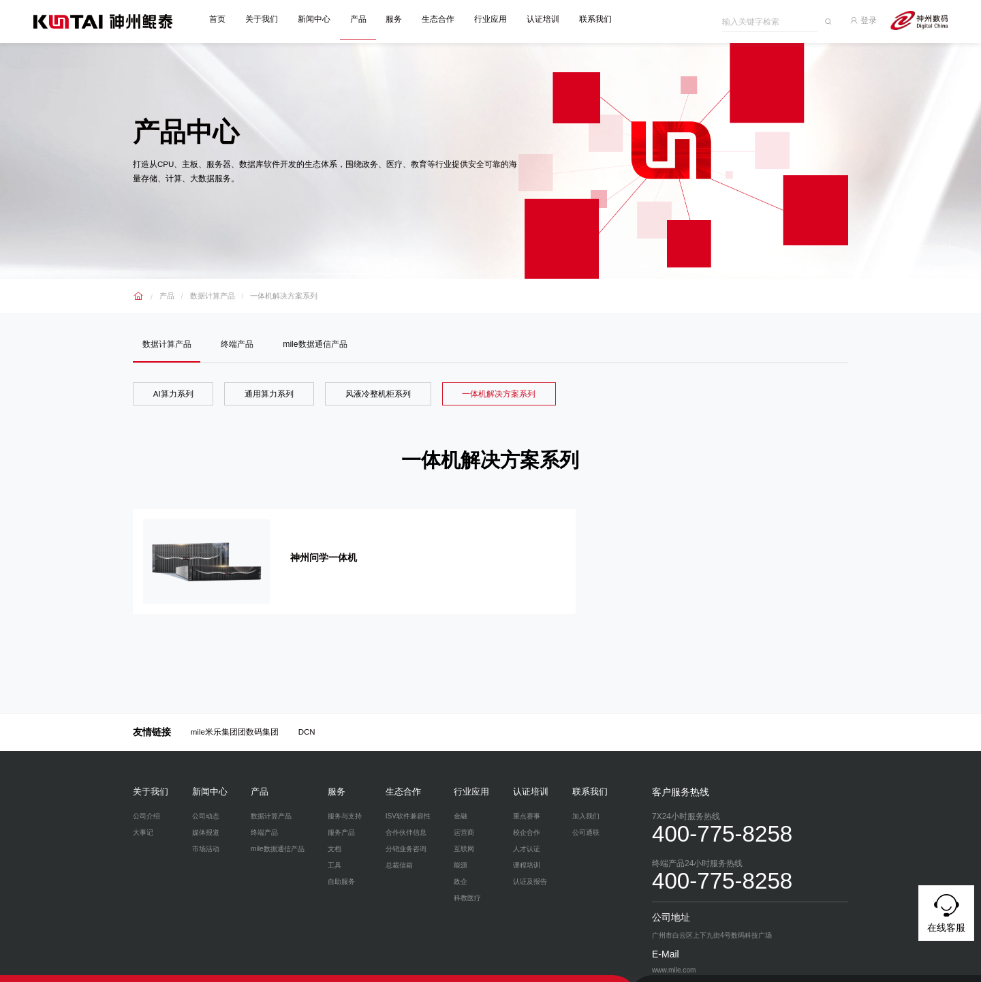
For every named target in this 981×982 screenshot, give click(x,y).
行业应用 (495, 19)
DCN (306, 715)
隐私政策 (145, 969)
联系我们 (599, 19)
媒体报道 (205, 814)
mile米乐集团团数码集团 (235, 715)
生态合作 (442, 19)
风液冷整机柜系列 (378, 394)
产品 (362, 19)
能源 (460, 847)
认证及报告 (530, 864)
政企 (460, 864)
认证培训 (547, 19)
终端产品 (239, 343)
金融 (460, 798)
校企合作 (526, 814)
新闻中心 (318, 19)
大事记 (143, 814)
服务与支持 (345, 798)
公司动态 (205, 798)
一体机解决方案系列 (275, 292)
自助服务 (341, 864)
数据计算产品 (209, 292)
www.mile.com (334, 969)
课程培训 (526, 847)
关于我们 (266, 19)
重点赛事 (526, 798)
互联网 (464, 831)
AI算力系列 (173, 394)
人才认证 (526, 831)
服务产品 (341, 814)
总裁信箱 (399, 847)
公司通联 (586, 814)
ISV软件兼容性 (408, 798)
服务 (398, 19)
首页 (222, 19)
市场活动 (205, 831)
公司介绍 (146, 798)
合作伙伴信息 (406, 814)
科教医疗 (467, 880)
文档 (334, 831)
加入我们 (586, 798)
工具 (334, 847)
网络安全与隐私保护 (189, 969)
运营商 (464, 814)
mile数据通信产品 (319, 343)
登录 (869, 19)
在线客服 (946, 911)
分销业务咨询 (406, 831)
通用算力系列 (269, 394)
